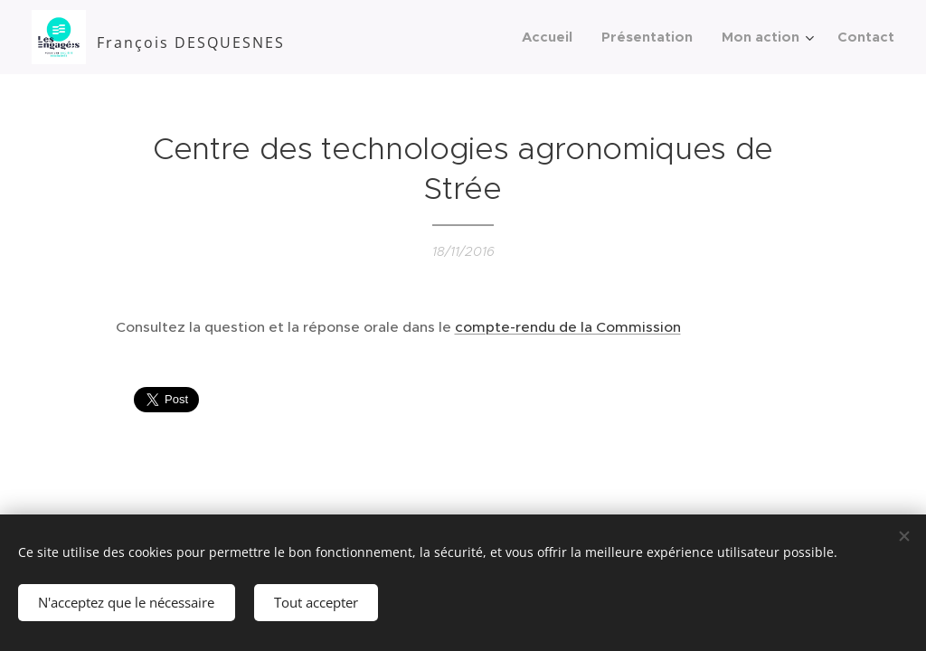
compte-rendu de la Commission (568, 326)
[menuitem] (552, 37)
